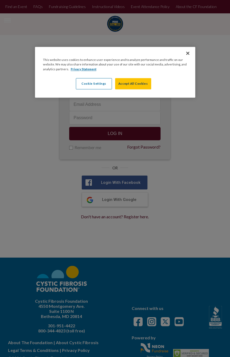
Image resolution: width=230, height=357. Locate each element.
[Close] (188, 53)
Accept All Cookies (133, 83)
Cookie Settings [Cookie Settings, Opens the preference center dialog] (93, 83)
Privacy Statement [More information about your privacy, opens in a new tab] (83, 69)
